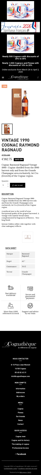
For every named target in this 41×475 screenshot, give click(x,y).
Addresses (20, 392)
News (20, 420)
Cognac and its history (21, 440)
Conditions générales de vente (27, 468)
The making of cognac (20, 444)
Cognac (21, 409)
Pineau (20, 412)
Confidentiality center (10, 468)
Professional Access (20, 448)
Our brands (20, 416)
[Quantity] (4, 185)
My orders (21, 396)
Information (20, 388)
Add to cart (17, 185)
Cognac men (20, 436)
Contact (20, 424)
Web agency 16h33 (25, 472)
